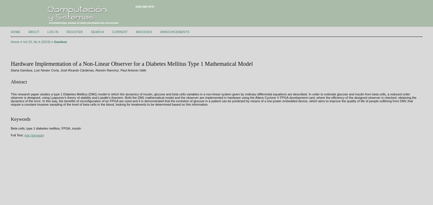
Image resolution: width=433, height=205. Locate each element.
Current (120, 32)
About (33, 32)
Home (15, 32)
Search (97, 32)
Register (74, 32)
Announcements (175, 32)
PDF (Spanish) (34, 135)
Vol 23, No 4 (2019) (36, 42)
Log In (53, 32)
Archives (144, 32)
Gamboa (60, 42)
